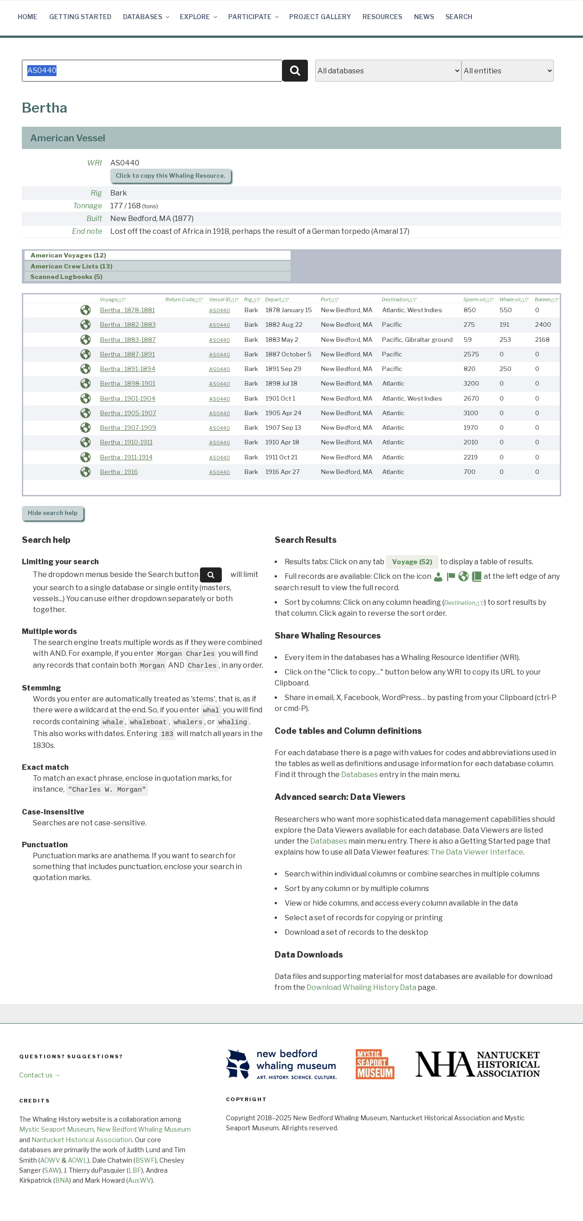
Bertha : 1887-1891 (127, 354)
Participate (254, 17)
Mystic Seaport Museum (56, 1129)
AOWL (77, 1160)
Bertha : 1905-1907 (128, 413)
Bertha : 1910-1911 (126, 442)
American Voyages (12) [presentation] (68, 255)
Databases (147, 17)
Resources (382, 17)
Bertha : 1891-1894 (127, 368)
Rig (96, 193)
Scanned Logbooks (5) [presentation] (66, 276)
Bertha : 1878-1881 (127, 310)
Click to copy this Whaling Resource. (170, 175)
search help (52, 513)
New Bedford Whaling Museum (144, 1129)
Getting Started (80, 17)
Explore (199, 17)
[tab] (158, 255)
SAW (51, 1170)
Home (27, 17)
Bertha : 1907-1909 (128, 427)
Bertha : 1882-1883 (128, 324)
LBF (134, 1170)
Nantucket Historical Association (81, 1140)
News (424, 17)
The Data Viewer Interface (476, 852)
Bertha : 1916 (119, 471)
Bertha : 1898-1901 (127, 383)
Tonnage (87, 205)
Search (458, 17)
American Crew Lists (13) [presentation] (72, 266)
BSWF (145, 1160)
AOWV (50, 1160)
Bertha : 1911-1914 (126, 457)
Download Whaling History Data (361, 987)
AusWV (139, 1180)
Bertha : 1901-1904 (127, 398)
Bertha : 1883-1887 (128, 339)
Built (94, 218)
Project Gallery (320, 17)
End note (87, 231)
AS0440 (219, 310)
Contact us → (40, 1075)
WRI (94, 163)
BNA (62, 1180)
